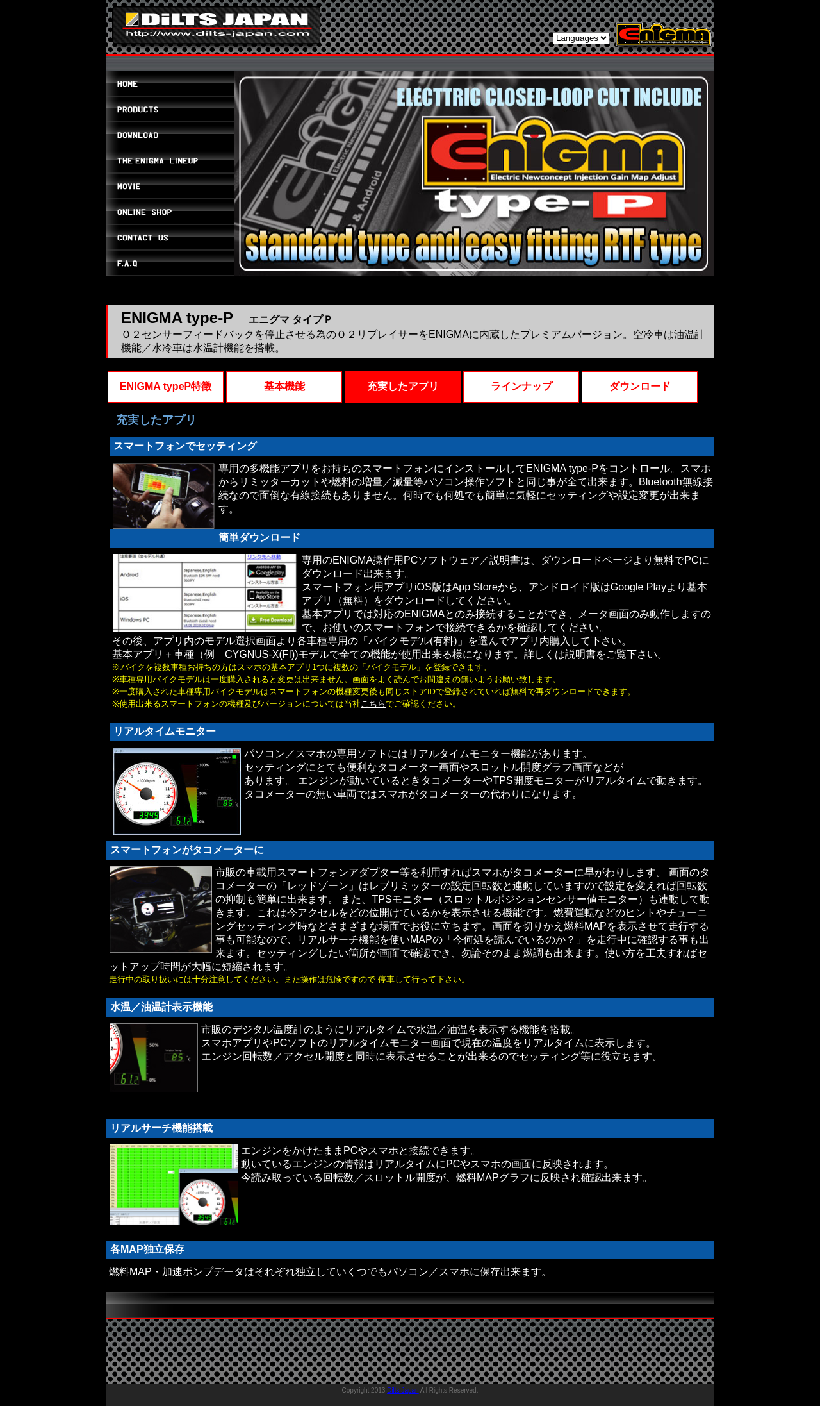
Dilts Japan (402, 1390)
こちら (373, 703)
